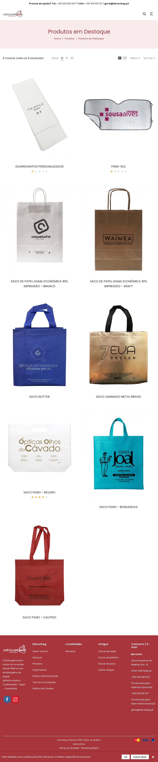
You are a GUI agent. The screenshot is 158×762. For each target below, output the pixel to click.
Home (57, 38)
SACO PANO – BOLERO (39, 492)
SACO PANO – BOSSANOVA (118, 507)
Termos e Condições (44, 682)
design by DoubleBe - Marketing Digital (79, 748)
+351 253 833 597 (140, 677)
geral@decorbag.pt (142, 709)
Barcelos (70, 651)
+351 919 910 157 (140, 693)
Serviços (37, 657)
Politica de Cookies (43, 688)
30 (72, 58)
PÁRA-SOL (118, 166)
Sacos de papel (107, 651)
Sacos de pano (107, 663)
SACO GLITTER (39, 397)
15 (67, 58)
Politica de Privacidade (45, 676)
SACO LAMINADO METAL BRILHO (118, 397)
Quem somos (40, 651)
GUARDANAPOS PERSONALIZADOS (39, 166)
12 (62, 58)
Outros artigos (106, 669)
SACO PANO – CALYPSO (39, 617)
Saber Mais (139, 757)
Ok (125, 757)
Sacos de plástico (108, 657)
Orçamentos (40, 669)
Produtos (70, 38)
